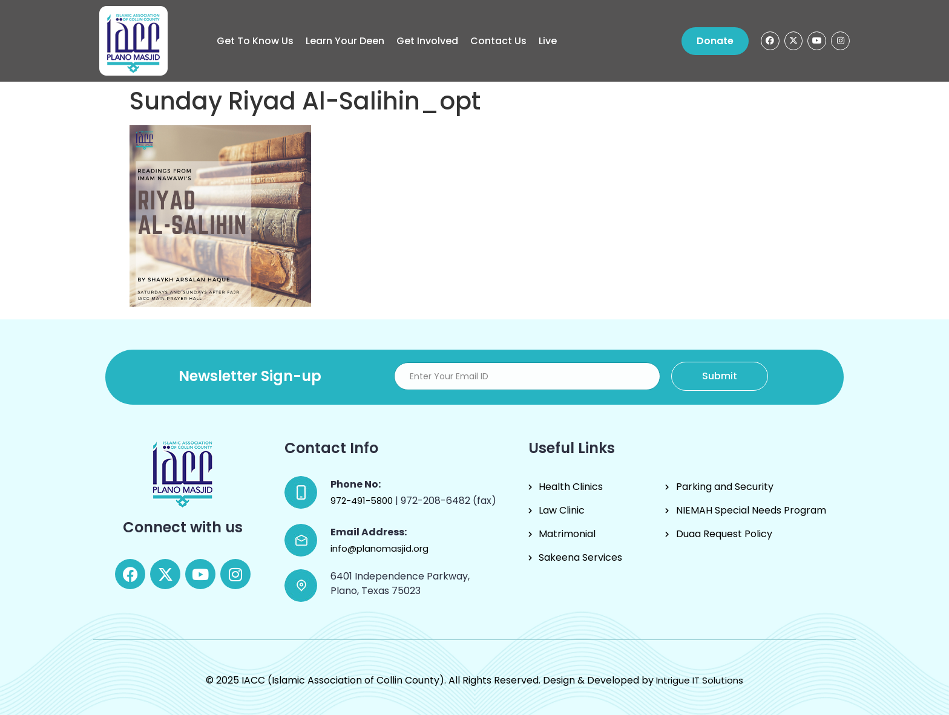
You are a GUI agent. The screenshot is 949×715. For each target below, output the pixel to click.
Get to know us (255, 41)
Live (548, 41)
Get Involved (427, 41)
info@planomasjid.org (379, 548)
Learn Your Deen (345, 41)
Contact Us (498, 41)
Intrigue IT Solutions (699, 680)
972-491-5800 (362, 500)
